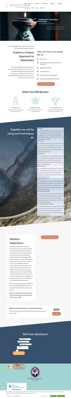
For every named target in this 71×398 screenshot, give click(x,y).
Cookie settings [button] (32, 393)
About (30, 3)
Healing (37, 3)
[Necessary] (6, 396)
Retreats (59, 3)
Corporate (27, 8)
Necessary (9, 396)
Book (32, 8)
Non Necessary (17, 396)
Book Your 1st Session (55, 28)
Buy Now (56, 313)
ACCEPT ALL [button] (61, 396)
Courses (52, 3)
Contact (42, 8)
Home (25, 3)
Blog (37, 8)
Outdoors (44, 3)
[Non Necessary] (13, 396)
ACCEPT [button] (53, 396)
